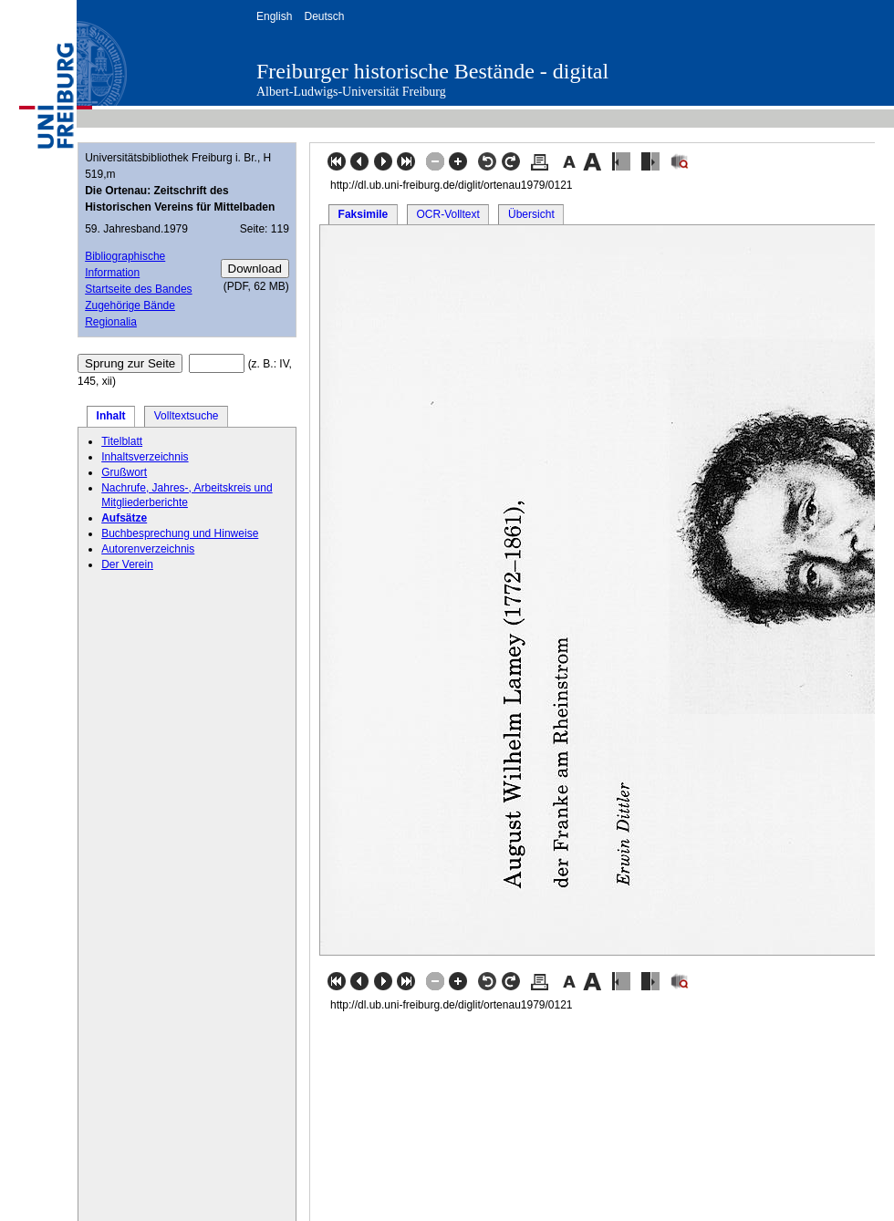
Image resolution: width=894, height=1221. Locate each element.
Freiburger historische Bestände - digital (432, 71)
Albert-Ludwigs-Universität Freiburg (351, 91)
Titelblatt (121, 441)
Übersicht (531, 214)
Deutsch (324, 16)
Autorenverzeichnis (147, 549)
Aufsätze (124, 518)
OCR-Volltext (447, 214)
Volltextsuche (186, 415)
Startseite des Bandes (138, 289)
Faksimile (363, 214)
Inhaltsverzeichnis (144, 456)
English (274, 16)
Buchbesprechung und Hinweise (179, 533)
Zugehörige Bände (130, 305)
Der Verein (127, 564)
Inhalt (111, 415)
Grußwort (124, 472)
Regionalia (111, 322)
